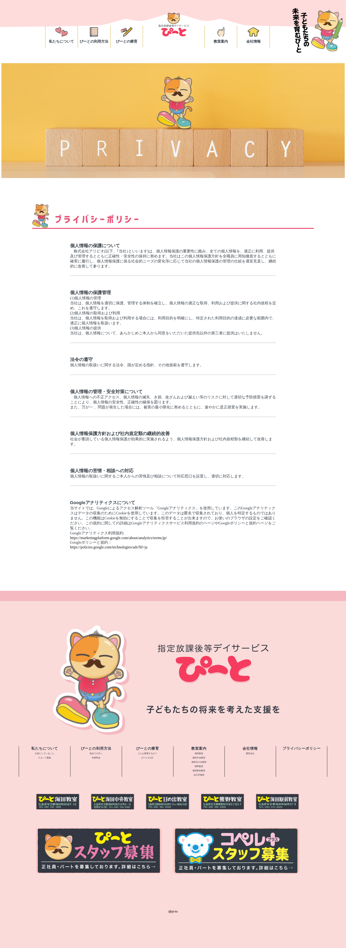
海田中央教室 (198, 758)
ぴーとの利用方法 (94, 35)
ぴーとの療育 (126, 35)
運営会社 (250, 753)
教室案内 (221, 35)
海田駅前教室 (198, 770)
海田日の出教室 (199, 762)
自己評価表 (199, 775)
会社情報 (253, 35)
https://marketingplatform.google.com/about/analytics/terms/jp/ (118, 538)
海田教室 (199, 753)
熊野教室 (199, 766)
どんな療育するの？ (147, 753)
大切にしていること (44, 753)
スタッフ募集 (44, 758)
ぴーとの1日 (147, 758)
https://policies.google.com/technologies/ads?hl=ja (109, 547)
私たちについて (61, 35)
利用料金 (96, 758)
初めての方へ (96, 753)
